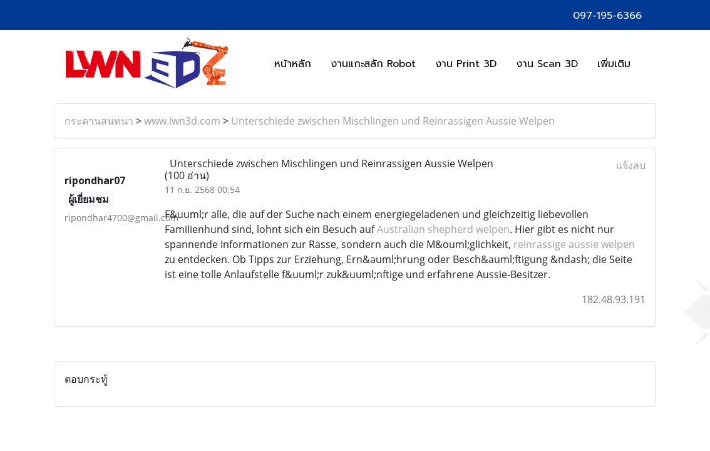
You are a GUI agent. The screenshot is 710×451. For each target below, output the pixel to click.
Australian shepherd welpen (442, 229)
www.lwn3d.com (182, 121)
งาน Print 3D (465, 63)
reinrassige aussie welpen (573, 244)
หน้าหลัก (292, 63)
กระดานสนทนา (98, 121)
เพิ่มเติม (613, 63)
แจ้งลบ (631, 165)
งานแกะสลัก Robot (373, 63)
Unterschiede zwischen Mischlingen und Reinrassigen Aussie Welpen (393, 121)
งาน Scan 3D (547, 63)
